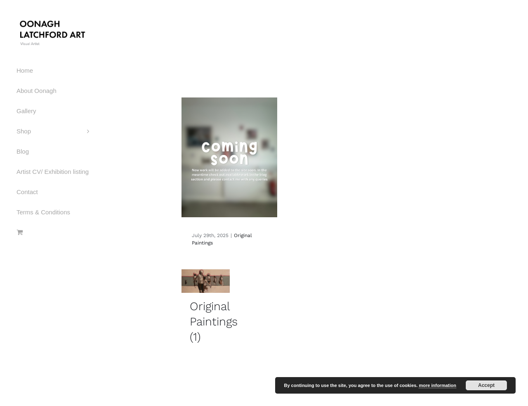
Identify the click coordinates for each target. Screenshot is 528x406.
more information (437, 385)
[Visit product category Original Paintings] (206, 310)
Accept (486, 385)
